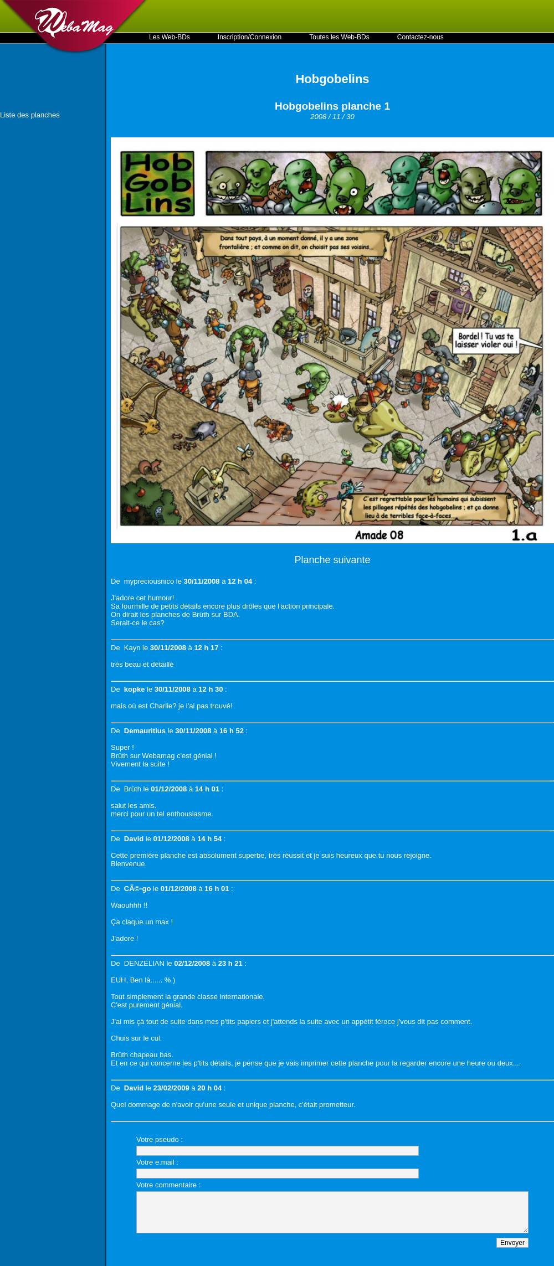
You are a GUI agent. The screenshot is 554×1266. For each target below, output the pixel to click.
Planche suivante (332, 559)
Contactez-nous (420, 37)
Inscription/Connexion (249, 37)
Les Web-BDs (169, 37)
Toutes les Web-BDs (339, 37)
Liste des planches (30, 115)
